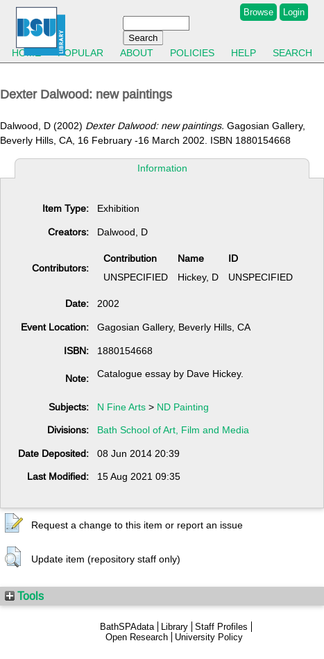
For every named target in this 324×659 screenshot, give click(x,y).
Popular (80, 52)
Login (294, 12)
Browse (258, 12)
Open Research (136, 637)
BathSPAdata (127, 627)
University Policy (209, 637)
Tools (24, 596)
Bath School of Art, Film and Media (173, 429)
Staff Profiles (221, 627)
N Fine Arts (121, 406)
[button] (14, 523)
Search (292, 52)
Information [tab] (162, 168)
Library (174, 627)
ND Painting (183, 406)
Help (243, 52)
